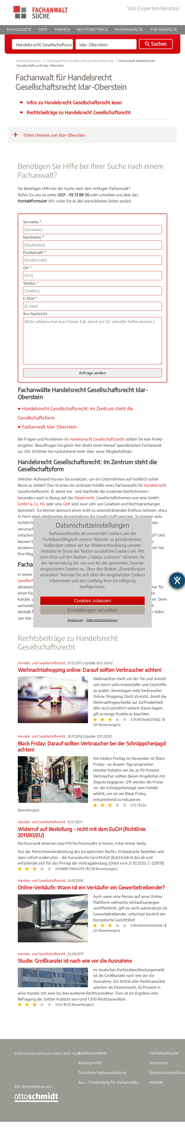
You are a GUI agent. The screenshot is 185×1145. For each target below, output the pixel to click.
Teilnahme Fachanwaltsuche (102, 1072)
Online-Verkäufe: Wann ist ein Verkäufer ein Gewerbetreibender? (91, 887)
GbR (66, 504)
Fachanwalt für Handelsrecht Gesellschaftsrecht (80, 61)
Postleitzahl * (34, 252)
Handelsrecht (155, 485)
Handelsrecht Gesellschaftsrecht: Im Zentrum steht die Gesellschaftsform (75, 413)
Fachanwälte (129, 29)
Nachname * (33, 237)
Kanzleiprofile (90, 1062)
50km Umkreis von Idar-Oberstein (49, 135)
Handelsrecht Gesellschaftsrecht (97, 439)
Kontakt (156, 1082)
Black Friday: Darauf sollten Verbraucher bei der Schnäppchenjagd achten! (92, 746)
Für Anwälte (164, 29)
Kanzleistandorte (92, 1053)
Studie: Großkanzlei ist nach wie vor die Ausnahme (75, 960)
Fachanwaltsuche (29, 61)
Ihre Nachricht (35, 313)
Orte (43, 29)
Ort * (27, 268)
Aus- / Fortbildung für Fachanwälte (108, 1082)
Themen (62, 29)
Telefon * (30, 283)
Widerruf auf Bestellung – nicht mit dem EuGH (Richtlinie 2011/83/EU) (82, 832)
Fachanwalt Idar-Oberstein (47, 426)
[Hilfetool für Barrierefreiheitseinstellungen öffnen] (177, 580)
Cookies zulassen (92, 600)
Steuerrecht (84, 497)
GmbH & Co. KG (31, 504)
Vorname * (32, 221)
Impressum (158, 1062)
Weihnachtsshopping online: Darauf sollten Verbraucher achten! (89, 670)
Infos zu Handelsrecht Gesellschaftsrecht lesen (73, 102)
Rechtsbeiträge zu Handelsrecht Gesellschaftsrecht (77, 112)
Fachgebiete (19, 29)
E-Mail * (30, 298)
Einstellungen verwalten (92, 610)
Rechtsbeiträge (92, 29)
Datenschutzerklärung (101, 620)
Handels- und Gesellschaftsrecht (42, 663)
